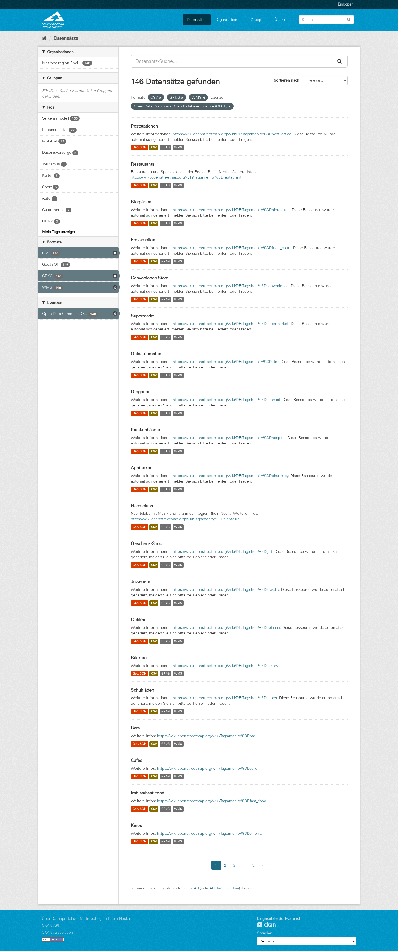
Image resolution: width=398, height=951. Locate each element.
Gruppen (258, 19)
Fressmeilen (143, 240)
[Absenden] (348, 19)
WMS (178, 147)
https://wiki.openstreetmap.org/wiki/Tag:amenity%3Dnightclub (185, 518)
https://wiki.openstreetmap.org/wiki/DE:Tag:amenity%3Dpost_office (232, 133)
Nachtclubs (142, 505)
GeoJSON (139, 147)
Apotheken (141, 467)
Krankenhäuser (145, 429)
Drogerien (140, 391)
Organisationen (228, 19)
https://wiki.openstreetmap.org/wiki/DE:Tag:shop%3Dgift (222, 551)
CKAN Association (57, 932)
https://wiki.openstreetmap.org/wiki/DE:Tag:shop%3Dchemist (226, 399)
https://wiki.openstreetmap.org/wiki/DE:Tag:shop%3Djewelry (226, 589)
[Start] (44, 38)
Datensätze (196, 19)
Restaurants (142, 164)
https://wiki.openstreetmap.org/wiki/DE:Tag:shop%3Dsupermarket (231, 323)
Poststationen (144, 126)
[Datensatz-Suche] (326, 19)
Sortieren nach (286, 80)
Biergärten (141, 201)
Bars (135, 728)
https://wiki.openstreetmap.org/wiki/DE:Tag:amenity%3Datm (225, 361)
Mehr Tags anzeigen (59, 231)
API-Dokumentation (224, 888)
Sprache (264, 933)
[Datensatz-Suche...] (232, 61)
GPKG (165, 147)
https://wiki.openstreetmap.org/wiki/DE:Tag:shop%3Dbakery (225, 665)
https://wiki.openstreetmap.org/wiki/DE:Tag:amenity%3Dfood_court (232, 247)
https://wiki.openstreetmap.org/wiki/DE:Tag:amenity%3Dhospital (229, 437)
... (244, 865)
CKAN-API (50, 925)
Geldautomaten (146, 353)
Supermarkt (142, 316)
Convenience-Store (149, 278)
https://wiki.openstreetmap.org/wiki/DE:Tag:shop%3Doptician (226, 627)
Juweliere (140, 581)
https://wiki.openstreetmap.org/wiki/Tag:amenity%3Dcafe (207, 768)
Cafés (136, 760)
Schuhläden (142, 690)
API (196, 888)
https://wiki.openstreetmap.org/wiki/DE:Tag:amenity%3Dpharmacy (230, 475)
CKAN (266, 925)
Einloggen (345, 4)
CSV (154, 147)
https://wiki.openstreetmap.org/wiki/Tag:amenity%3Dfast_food (211, 800)
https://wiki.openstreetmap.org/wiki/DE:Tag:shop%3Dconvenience (231, 285)
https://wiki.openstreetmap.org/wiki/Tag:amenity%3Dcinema (209, 833)
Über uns (283, 19)
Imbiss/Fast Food (147, 793)
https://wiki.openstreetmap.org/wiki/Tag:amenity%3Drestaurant (186, 177)
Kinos (136, 825)
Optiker (138, 619)
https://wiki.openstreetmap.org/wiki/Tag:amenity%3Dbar (206, 735)
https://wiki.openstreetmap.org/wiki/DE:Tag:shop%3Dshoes (225, 697)
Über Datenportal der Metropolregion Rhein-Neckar (86, 918)
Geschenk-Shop (146, 543)
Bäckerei (139, 657)
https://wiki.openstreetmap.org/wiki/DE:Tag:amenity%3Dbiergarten (231, 209)
